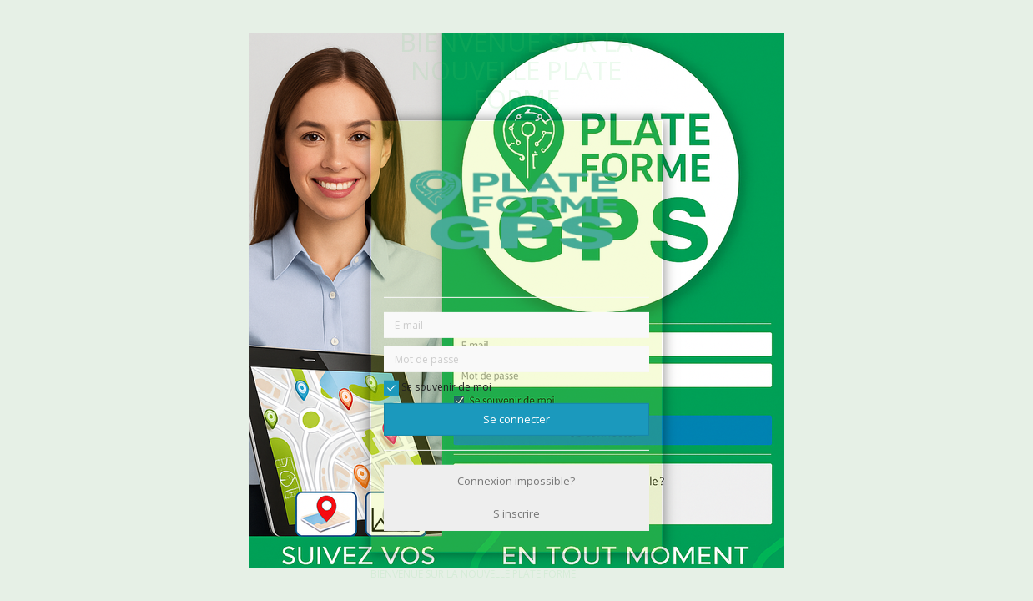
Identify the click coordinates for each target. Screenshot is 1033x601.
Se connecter (516, 419)
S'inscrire (516, 513)
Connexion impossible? (516, 480)
